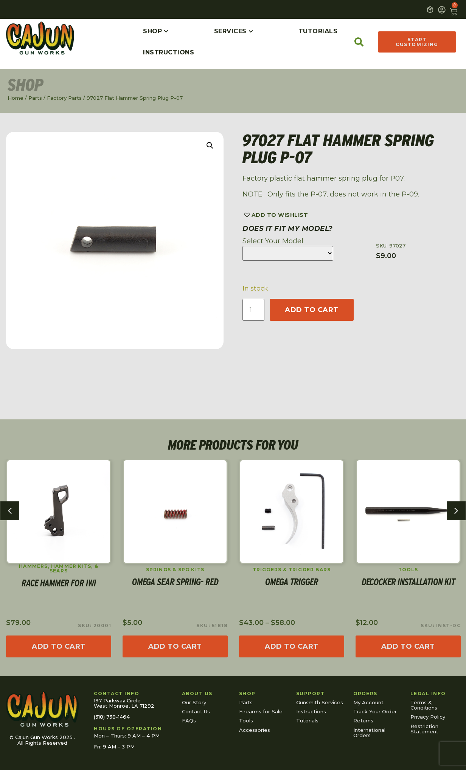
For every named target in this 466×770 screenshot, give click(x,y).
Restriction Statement (424, 728)
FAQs (189, 720)
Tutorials (307, 720)
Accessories (254, 730)
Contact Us (196, 711)
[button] (210, 145)
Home (15, 98)
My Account (368, 702)
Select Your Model (272, 241)
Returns (363, 720)
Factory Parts (64, 98)
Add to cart (312, 310)
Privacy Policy (427, 717)
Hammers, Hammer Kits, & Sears (58, 568)
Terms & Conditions (423, 705)
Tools (408, 569)
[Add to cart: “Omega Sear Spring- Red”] (175, 646)
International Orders (369, 732)
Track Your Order (375, 711)
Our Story (194, 702)
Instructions (311, 711)
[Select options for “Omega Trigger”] (291, 646)
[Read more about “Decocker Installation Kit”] (408, 646)
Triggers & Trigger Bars (292, 569)
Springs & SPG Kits (175, 569)
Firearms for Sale (261, 711)
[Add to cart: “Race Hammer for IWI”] (58, 646)
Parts (35, 98)
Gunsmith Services (319, 702)
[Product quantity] (253, 310)
